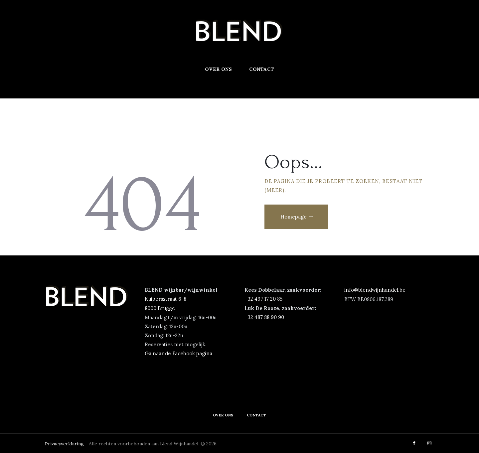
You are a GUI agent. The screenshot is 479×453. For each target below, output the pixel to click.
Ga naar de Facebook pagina (178, 353)
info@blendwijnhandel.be (374, 290)
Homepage (293, 217)
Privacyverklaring (65, 443)
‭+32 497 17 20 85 (263, 299)
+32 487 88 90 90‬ (264, 317)
